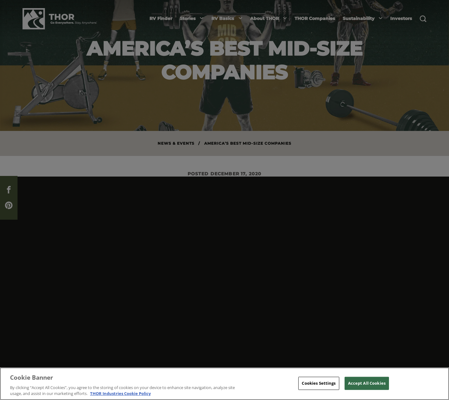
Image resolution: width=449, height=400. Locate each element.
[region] (224, 384)
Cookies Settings (318, 383)
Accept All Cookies (367, 383)
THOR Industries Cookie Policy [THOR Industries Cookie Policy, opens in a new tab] (120, 393)
